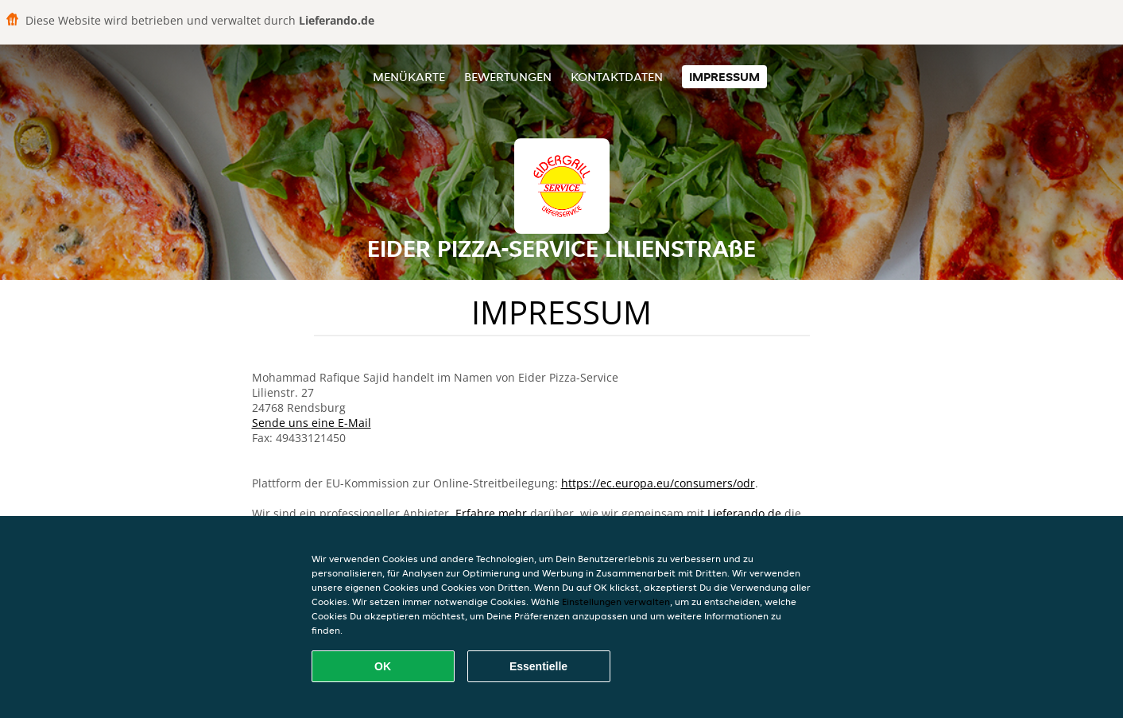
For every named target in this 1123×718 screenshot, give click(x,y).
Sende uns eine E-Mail (311, 422)
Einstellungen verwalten (616, 601)
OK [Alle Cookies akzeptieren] (382, 666)
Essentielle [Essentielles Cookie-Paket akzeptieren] (538, 666)
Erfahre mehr (491, 513)
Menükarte (409, 76)
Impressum (724, 76)
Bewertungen (508, 76)
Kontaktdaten (617, 76)
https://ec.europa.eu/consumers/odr (658, 483)
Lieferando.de (744, 513)
